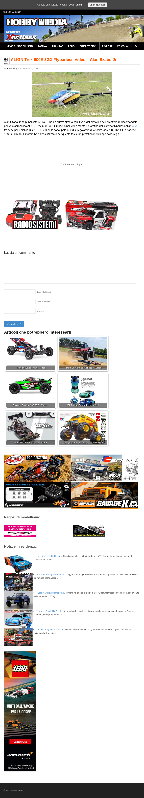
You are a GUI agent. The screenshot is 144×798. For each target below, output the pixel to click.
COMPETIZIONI (88, 46)
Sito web (39, 311)
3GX (134, 126)
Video (35, 68)
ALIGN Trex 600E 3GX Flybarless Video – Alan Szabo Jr (63, 59)
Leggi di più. (75, 4)
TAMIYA (42, 46)
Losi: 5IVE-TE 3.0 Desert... (49, 556)
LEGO (71, 46)
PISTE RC (107, 46)
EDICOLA (122, 46)
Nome (43, 292)
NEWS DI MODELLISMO (20, 46)
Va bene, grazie (97, 5)
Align (16, 68)
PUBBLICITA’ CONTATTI (13, 12)
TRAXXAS (57, 46)
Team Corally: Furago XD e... (50, 629)
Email (43, 302)
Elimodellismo (26, 68)
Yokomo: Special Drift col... (49, 611)
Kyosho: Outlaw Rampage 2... (50, 593)
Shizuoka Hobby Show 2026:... (51, 574)
